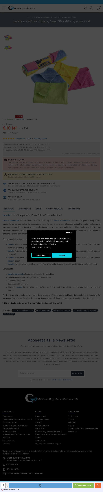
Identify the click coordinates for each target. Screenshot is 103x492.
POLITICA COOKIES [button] (41, 247)
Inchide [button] (69, 233)
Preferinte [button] (41, 255)
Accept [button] (62, 255)
